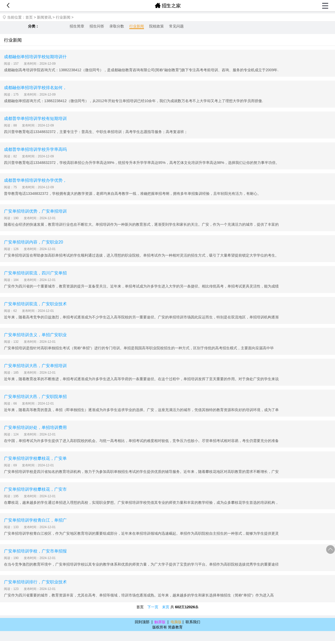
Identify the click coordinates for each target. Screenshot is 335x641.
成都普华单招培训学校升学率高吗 (35, 149)
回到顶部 (142, 622)
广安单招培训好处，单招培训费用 (35, 427)
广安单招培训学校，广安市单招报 (35, 551)
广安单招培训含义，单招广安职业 (35, 335)
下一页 (152, 607)
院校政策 (156, 26)
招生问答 (97, 26)
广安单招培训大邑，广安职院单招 (35, 396)
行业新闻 (63, 17)
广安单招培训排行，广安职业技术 (35, 582)
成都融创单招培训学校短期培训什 (35, 56)
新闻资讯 (44, 17)
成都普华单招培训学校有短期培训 (35, 118)
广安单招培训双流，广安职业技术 (35, 304)
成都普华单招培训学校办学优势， (35, 180)
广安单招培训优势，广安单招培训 (35, 211)
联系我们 (193, 622)
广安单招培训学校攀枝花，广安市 (35, 489)
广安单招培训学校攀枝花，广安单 (35, 458)
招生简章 (77, 26)
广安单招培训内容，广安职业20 (33, 242)
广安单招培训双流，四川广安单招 (35, 273)
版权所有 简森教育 (167, 627)
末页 (165, 607)
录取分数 (116, 26)
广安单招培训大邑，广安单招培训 (35, 365)
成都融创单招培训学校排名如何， (35, 87)
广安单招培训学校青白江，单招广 (35, 520)
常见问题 (176, 26)
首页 (29, 17)
